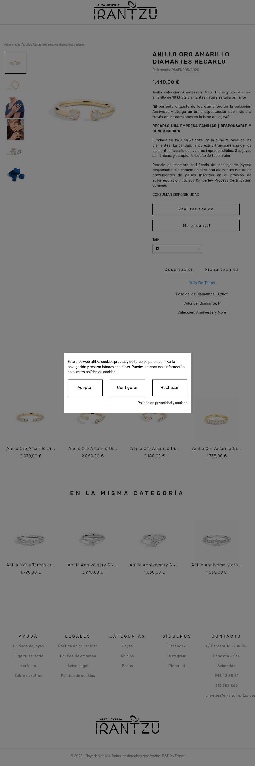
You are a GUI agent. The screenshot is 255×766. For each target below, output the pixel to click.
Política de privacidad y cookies (162, 403)
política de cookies (100, 372)
